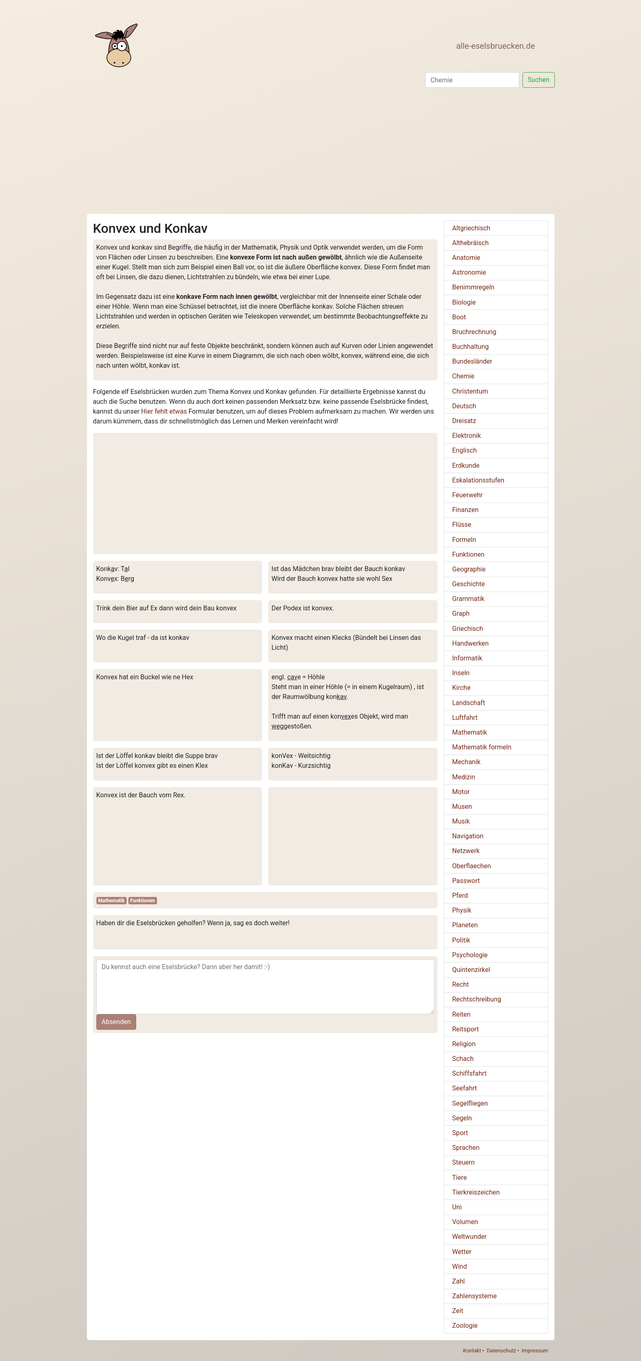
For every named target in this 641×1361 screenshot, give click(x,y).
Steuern (463, 1162)
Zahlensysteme (474, 1296)
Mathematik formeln (482, 747)
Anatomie (466, 258)
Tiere (459, 1177)
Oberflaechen (471, 866)
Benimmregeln (473, 287)
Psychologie (470, 955)
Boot (459, 317)
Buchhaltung (470, 346)
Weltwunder (469, 1236)
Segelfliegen (470, 1103)
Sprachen (466, 1148)
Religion (464, 1044)
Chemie (463, 376)
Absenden (116, 1022)
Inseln (461, 673)
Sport (460, 1133)
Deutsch (464, 406)
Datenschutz (501, 1350)
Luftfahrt (465, 717)
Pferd (460, 895)
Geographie (469, 569)
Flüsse (462, 524)
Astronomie (469, 272)
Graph (461, 613)
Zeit (457, 1311)
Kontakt (472, 1350)
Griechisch (467, 629)
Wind (459, 1266)
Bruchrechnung (474, 332)
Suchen (539, 80)
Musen (462, 806)
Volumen (465, 1222)
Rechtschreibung (476, 999)
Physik (462, 910)
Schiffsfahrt (469, 1073)
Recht (460, 984)
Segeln (462, 1118)
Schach (463, 1059)
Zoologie (465, 1325)
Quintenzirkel (471, 970)
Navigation (468, 836)
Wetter (462, 1252)
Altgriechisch (471, 228)
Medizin (463, 777)
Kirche (461, 688)
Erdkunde (466, 465)
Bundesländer (472, 361)
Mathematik (111, 901)
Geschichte (468, 584)
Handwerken (470, 643)
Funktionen (142, 901)
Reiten (461, 1014)
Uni (457, 1207)
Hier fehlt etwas (164, 411)
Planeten (465, 925)
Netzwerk (466, 851)
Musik (461, 821)
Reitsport (465, 1029)
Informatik (467, 658)
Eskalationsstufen (478, 480)
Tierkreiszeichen (476, 1192)
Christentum (470, 391)
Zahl (458, 1281)
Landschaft (468, 703)
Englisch (464, 450)
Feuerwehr (467, 495)
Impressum (535, 1350)
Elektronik (466, 435)
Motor (461, 792)
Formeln (464, 540)
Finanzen (465, 510)
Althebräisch (470, 243)
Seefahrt (464, 1088)
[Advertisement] (320, 152)
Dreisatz (464, 421)
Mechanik (466, 762)
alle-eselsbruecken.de (495, 46)
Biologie (464, 302)
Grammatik (468, 599)
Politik (461, 940)
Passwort (466, 881)
